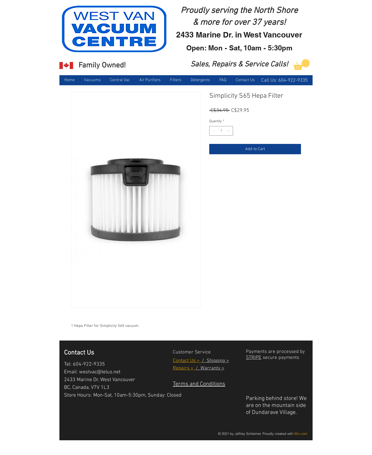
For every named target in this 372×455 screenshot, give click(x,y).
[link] (301, 64)
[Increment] (229, 130)
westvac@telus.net (99, 372)
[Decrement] (213, 130)
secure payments (280, 358)
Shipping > (216, 361)
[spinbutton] (221, 130)
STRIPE (253, 358)
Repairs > (184, 368)
